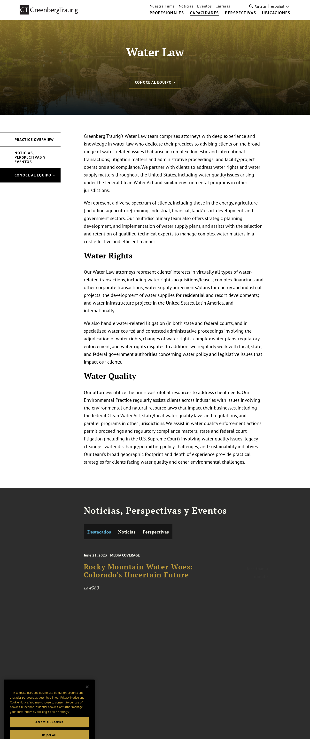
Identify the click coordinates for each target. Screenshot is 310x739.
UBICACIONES (276, 13)
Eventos (204, 6)
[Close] (87, 695)
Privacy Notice (69, 706)
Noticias (186, 6)
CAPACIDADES (204, 13)
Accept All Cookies (49, 730)
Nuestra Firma (162, 6)
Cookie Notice (19, 711)
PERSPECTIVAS (240, 13)
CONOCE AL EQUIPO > (155, 82)
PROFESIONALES (167, 13)
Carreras (223, 6)
